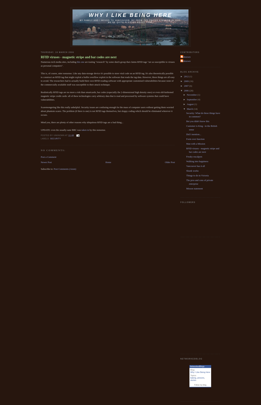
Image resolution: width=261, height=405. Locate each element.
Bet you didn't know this (197, 121)
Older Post (170, 162)
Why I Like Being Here (200, 372)
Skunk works (192, 170)
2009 (186, 81)
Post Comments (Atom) (65, 169)
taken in (85, 130)
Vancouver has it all (195, 166)
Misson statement (194, 188)
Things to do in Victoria (197, 175)
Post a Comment (48, 157)
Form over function (195, 139)
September (192, 99)
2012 (186, 76)
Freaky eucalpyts (194, 156)
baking (193, 378)
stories (193, 380)
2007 (186, 86)
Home (108, 162)
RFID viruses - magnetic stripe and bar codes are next (79, 57)
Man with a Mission (195, 143)
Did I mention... (193, 134)
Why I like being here (130, 15)
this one (80, 62)
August (190, 104)
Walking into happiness (197, 161)
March (190, 109)
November (192, 94)
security (55, 139)
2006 (186, 90)
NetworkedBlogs (197, 366)
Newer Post (46, 162)
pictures (200, 378)
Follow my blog (200, 385)
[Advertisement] (194, 294)
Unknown (185, 56)
